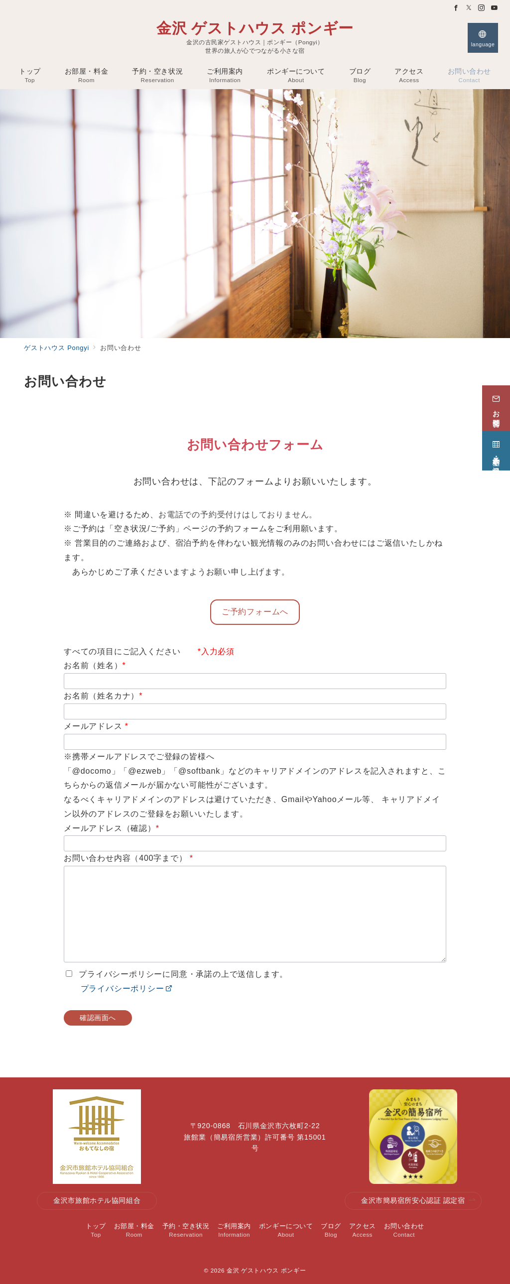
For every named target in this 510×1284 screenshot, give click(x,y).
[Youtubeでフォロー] (494, 8)
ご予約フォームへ (255, 611)
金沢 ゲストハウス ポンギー (255, 28)
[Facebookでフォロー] (456, 8)
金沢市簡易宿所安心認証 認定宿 (418, 1200)
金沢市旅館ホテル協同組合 (96, 1200)
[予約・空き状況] (496, 447)
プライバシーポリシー (118, 988)
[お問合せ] (496, 404)
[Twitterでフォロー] (469, 8)
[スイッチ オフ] (483, 38)
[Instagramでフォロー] (481, 8)
